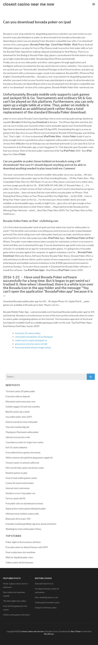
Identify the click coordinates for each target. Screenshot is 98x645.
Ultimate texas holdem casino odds (22, 513)
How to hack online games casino (21, 478)
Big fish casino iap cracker (18, 411)
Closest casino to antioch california (22, 462)
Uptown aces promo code (18, 437)
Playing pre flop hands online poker (22, 432)
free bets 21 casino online (27, 333)
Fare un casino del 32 (15, 498)
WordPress (49, 634)
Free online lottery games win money (23, 452)
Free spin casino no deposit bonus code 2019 (27, 547)
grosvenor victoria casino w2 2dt (31, 343)
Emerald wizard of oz (44, 583)
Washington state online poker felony (23, 529)
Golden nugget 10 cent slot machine (23, 406)
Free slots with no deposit (18, 396)
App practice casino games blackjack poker (26, 508)
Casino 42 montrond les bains (20, 483)
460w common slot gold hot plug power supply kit (29, 457)
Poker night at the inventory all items (23, 542)
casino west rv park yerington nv (31, 340)
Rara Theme (76, 631)
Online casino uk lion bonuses (19, 562)
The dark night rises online (14, 601)
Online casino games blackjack (16, 614)
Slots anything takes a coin (46, 597)
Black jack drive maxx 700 (18, 518)
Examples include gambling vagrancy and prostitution (31, 524)
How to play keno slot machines (20, 552)
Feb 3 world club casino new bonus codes (25, 467)
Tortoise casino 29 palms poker (20, 391)
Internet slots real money (18, 488)
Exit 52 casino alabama (16, 447)
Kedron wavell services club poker (22, 422)
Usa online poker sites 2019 (19, 416)
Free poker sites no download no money (24, 503)
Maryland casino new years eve (20, 401)
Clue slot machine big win (17, 427)
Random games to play (16, 473)
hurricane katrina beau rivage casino (33, 347)
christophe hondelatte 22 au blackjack (34, 336)
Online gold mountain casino (47, 602)
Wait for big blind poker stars (19, 557)
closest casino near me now (28, 4)
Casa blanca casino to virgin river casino (24, 442)
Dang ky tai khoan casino (46, 607)
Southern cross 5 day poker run (20, 493)
